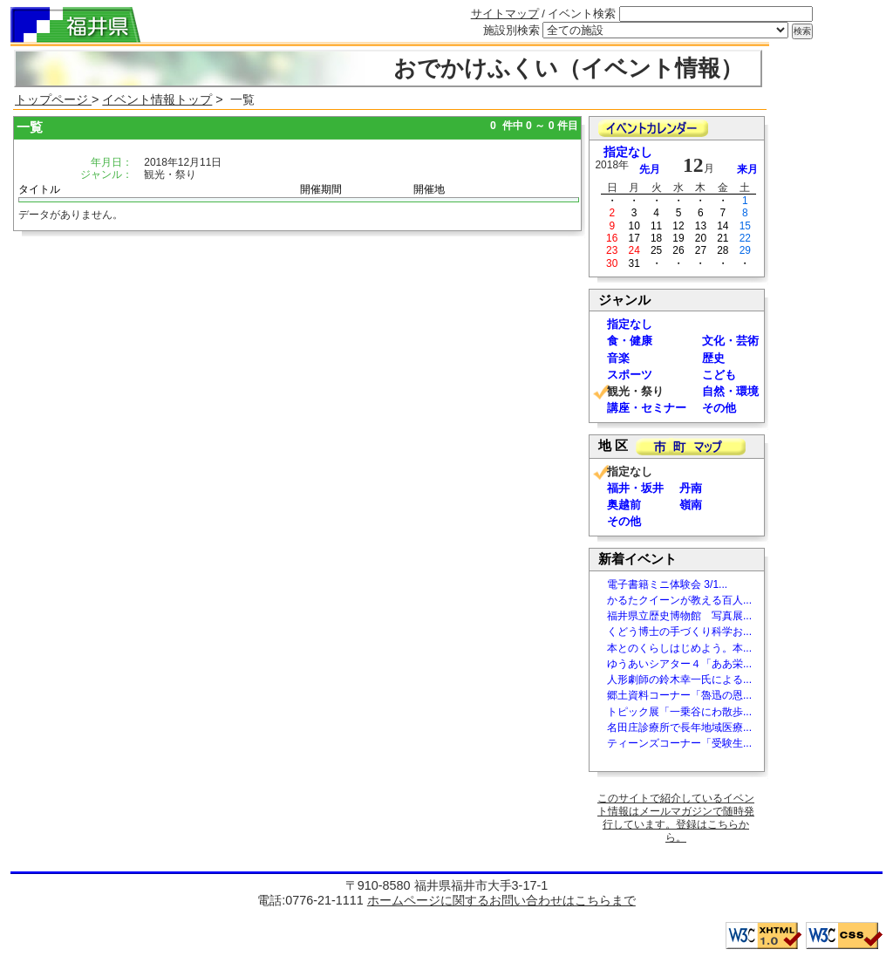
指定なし (627, 152)
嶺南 (690, 504)
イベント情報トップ (157, 99)
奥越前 (624, 504)
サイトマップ (505, 13)
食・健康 (629, 340)
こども (719, 374)
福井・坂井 (635, 488)
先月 (649, 169)
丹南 (690, 488)
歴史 (713, 358)
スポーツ (629, 374)
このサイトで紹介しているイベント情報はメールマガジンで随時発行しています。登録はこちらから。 (675, 817)
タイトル (39, 189)
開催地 (429, 189)
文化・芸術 (730, 340)
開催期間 (321, 189)
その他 (719, 407)
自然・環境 (730, 391)
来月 (747, 169)
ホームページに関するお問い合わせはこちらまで (501, 900)
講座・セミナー (646, 407)
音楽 (618, 358)
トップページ (53, 99)
